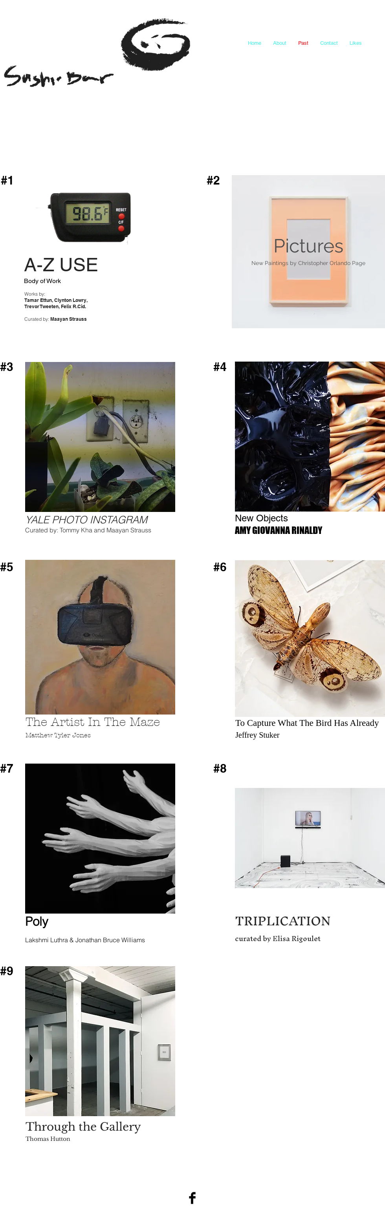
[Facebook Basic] (192, 1198)
